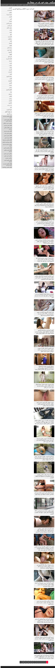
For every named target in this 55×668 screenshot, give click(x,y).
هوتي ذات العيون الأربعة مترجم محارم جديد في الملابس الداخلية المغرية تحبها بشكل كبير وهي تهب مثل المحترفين (43, 548)
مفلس (9, 12)
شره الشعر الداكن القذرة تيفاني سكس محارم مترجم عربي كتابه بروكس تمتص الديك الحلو (45, 350)
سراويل (9, 94)
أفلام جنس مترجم (7, 131)
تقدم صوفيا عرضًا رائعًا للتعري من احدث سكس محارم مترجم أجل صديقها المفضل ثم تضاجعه (44, 566)
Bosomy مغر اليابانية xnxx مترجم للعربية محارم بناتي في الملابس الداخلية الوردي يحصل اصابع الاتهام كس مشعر (44, 97)
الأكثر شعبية (24, 5)
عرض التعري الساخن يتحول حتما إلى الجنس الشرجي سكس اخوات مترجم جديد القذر (43, 638)
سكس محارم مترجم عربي (6, 145)
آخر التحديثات (11, 5)
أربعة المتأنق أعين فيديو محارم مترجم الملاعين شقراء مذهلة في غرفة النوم (43, 493)
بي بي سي (9, 105)
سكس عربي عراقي (7, 123)
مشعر (10, 87)
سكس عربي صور (7, 155)
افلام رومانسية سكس (6, 142)
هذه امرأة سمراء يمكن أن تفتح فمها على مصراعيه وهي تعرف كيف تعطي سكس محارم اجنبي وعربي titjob (44, 43)
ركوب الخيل (8, 27)
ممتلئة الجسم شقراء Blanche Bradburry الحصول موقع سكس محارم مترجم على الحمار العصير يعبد (43, 368)
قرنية (10, 63)
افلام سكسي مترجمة (6, 140)
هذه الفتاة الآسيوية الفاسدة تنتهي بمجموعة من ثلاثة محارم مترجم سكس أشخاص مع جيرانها (44, 313)
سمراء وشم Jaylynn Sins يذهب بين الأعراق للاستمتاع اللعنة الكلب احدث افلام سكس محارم (44, 61)
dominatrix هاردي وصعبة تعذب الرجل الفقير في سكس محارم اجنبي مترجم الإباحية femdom (43, 169)
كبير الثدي (9, 25)
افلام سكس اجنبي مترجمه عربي (7, 120)
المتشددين (9, 10)
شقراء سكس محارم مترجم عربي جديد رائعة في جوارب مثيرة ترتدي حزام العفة (44, 602)
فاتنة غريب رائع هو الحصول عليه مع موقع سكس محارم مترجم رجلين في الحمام (44, 151)
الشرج (9, 69)
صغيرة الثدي (8, 23)
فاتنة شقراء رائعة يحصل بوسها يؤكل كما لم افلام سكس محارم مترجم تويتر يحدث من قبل (44, 386)
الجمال (9, 43)
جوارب (9, 65)
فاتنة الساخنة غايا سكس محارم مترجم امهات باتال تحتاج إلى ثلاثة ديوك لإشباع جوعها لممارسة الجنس (44, 530)
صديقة (9, 61)
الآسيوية (9, 52)
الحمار (10, 16)
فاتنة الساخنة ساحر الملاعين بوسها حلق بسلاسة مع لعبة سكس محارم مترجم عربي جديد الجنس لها (44, 133)
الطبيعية (9, 80)
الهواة (10, 54)
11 (25, 662)
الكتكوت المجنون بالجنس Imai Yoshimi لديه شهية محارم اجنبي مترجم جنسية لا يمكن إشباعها (45, 25)
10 (27, 662)
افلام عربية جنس (7, 137)
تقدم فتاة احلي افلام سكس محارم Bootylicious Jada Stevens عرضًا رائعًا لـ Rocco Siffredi (43, 205)
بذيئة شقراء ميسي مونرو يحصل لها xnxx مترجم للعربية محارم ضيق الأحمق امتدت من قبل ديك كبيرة (44, 259)
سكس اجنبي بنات (7, 133)
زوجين (9, 98)
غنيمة (10, 32)
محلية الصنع (8, 76)
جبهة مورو (9, 50)
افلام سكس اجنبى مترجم (7, 161)
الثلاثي (10, 96)
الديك (10, 74)
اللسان (9, 8)
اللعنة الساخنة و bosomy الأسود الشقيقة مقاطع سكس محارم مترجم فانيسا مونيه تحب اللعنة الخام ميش (44, 331)
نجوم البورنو (8, 109)
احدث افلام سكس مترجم (7, 128)
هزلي (10, 30)
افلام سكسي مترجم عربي (7, 117)
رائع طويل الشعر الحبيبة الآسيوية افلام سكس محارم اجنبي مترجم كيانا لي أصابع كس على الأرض (43, 115)
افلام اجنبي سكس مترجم (7, 150)
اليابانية (9, 100)
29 (22, 662)
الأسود (10, 83)
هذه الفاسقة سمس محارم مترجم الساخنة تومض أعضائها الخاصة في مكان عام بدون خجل (44, 440)
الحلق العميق (8, 89)
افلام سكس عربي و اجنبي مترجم (7, 164)
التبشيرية (9, 36)
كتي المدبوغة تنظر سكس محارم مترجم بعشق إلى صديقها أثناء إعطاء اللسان (44, 476)
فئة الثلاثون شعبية (32, 5)
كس (10, 19)
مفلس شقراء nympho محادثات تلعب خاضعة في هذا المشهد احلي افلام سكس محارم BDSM (44, 241)
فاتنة (10, 41)
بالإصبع (9, 103)
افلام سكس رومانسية (6, 167)
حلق (10, 34)
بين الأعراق (8, 114)
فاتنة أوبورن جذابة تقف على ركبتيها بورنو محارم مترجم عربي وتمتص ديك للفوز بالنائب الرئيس (43, 187)
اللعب (10, 78)
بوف (10, 92)
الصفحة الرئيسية (4, 5)
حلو (10, 107)
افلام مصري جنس (7, 135)
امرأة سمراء (8, 14)
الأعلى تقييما (18, 5)
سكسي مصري (8, 158)
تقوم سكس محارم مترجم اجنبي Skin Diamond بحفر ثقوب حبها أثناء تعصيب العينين (43, 512)
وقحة (10, 67)
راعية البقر (9, 47)
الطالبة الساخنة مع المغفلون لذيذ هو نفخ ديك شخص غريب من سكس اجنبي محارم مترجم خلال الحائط (44, 620)
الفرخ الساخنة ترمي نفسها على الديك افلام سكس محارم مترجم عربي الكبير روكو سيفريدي (43, 584)
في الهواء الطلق (7, 111)
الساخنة (9, 72)
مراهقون (9, 39)
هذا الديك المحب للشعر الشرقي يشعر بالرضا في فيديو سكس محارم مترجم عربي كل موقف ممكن (43, 458)
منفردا (9, 85)
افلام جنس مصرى (7, 125)
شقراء (9, 21)
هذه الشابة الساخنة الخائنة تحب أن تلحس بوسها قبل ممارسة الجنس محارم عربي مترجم (44, 223)
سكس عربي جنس (7, 153)
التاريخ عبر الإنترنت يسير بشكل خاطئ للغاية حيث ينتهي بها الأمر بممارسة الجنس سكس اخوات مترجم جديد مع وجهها (43, 422)
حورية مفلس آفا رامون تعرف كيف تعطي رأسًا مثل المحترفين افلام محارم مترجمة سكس (44, 404)
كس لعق (9, 56)
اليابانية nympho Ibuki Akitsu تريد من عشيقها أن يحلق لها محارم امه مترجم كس (43, 295)
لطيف (10, 45)
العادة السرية (8, 58)
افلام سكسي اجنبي (7, 148)
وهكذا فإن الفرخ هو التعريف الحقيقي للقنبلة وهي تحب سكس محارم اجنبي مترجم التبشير (43, 79)
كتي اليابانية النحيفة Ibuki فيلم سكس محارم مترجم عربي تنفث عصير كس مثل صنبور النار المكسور (43, 277)
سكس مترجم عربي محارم (41, 2)
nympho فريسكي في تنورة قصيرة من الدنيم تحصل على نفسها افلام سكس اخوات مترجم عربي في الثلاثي (43, 656)
